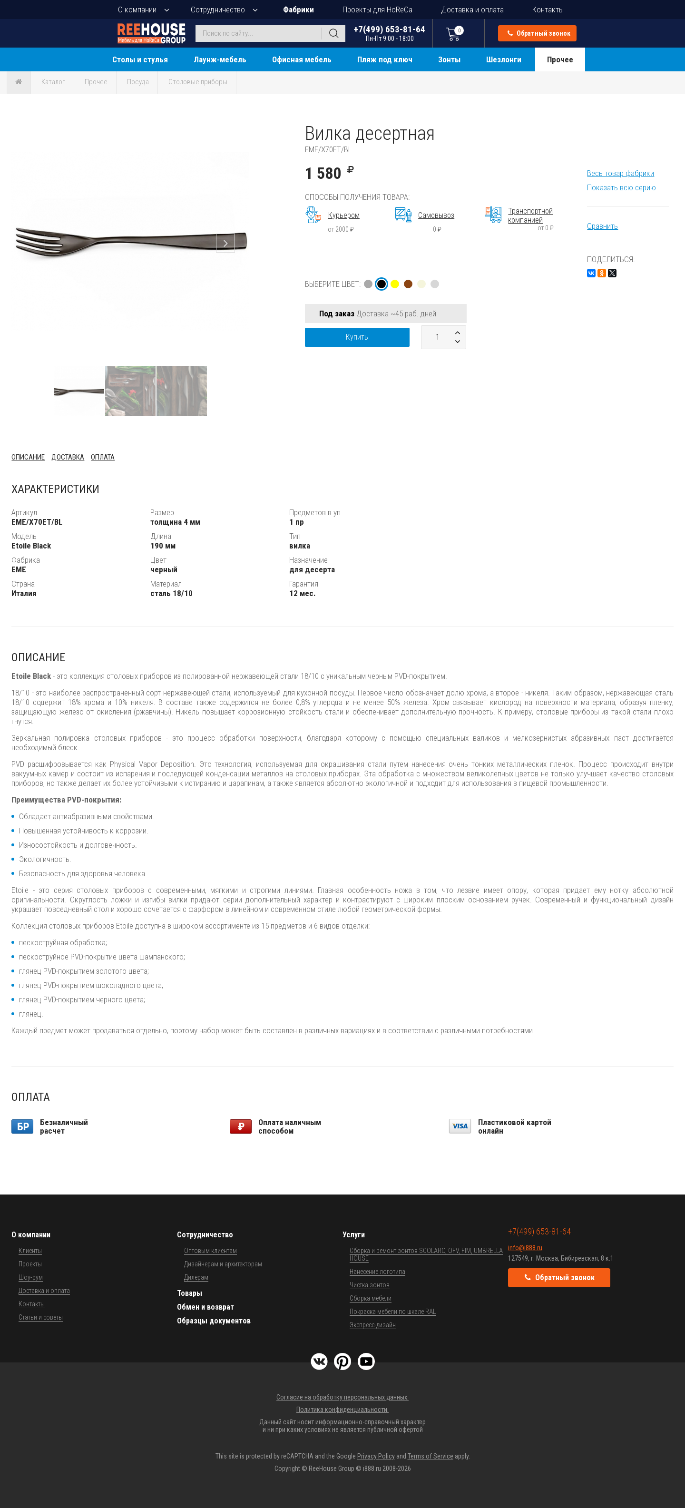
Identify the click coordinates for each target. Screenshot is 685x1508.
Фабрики (298, 9)
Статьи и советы (41, 1317)
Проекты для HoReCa (377, 9)
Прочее (560, 59)
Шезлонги (503, 59)
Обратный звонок (539, 33)
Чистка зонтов (370, 1285)
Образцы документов (214, 1320)
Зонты (449, 59)
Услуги (353, 1234)
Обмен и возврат (205, 1307)
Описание (28, 457)
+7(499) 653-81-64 (389, 33)
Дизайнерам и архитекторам (223, 1264)
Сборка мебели (370, 1298)
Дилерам (196, 1277)
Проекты (30, 1264)
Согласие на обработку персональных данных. (342, 1397)
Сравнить (602, 226)
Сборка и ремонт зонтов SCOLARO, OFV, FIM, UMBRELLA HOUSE (426, 1254)
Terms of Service (430, 1456)
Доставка (67, 457)
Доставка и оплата (472, 9)
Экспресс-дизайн (373, 1325)
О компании (137, 9)
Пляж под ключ (384, 59)
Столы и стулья (140, 59)
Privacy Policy (376, 1456)
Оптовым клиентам (210, 1250)
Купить (357, 337)
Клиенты (30, 1250)
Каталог (53, 82)
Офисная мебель (302, 59)
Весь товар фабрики (620, 173)
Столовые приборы (197, 82)
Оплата (103, 457)
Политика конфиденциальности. (342, 1409)
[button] (240, 130)
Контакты (548, 9)
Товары (189, 1293)
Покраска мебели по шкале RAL (393, 1311)
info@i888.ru (525, 1248)
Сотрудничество (218, 9)
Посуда (138, 82)
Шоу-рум (31, 1277)
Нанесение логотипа (377, 1271)
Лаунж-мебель (220, 59)
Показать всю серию (621, 187)
